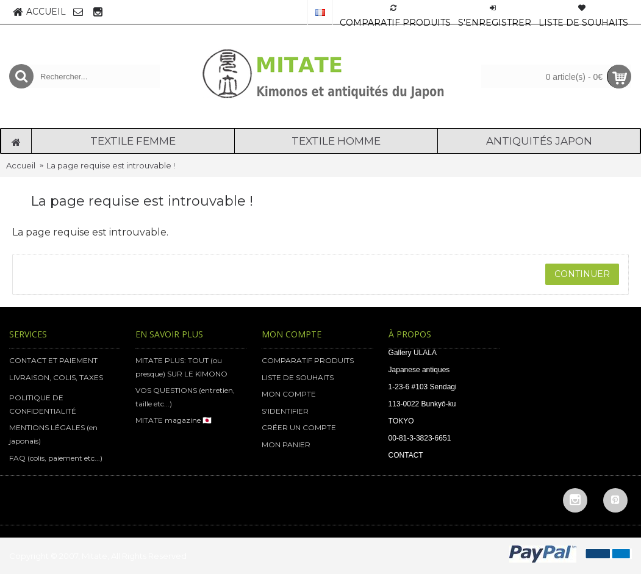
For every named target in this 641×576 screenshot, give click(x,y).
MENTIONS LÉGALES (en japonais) (53, 434)
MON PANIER (286, 444)
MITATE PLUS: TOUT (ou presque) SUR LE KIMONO (181, 367)
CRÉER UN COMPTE (299, 427)
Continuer (582, 273)
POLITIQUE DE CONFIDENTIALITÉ (42, 404)
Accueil (20, 165)
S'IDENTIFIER (285, 411)
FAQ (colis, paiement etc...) (55, 458)
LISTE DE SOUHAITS (298, 377)
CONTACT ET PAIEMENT (53, 360)
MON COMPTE (289, 393)
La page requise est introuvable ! (110, 165)
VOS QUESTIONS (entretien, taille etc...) (185, 397)
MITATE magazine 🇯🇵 (173, 420)
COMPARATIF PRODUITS (308, 360)
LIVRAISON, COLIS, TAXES (56, 377)
